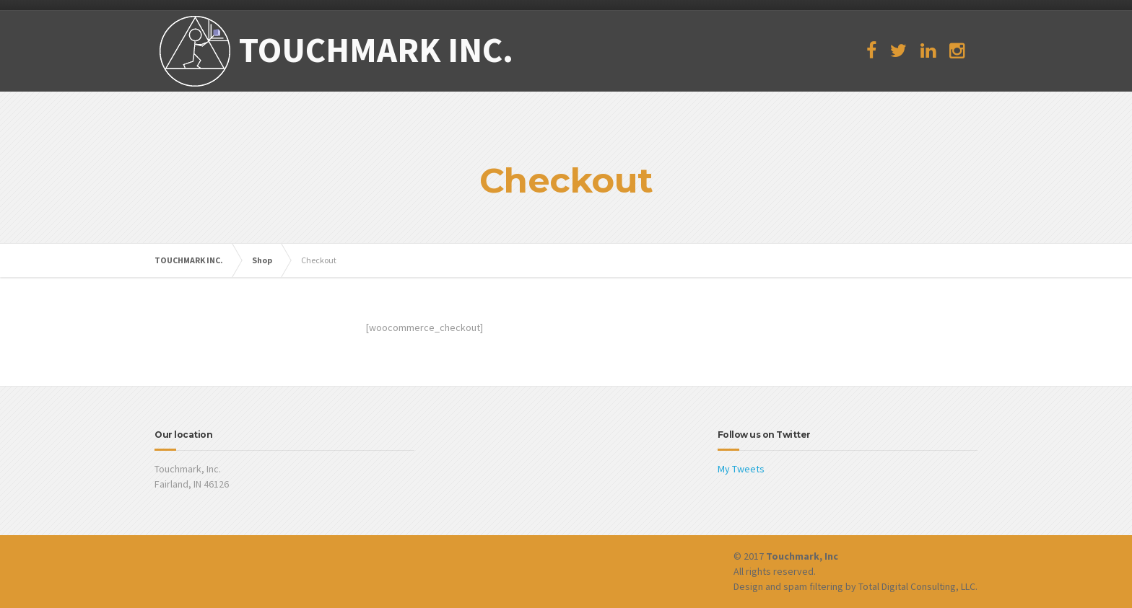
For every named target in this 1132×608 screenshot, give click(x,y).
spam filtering (813, 586)
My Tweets (741, 468)
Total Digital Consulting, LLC (916, 586)
